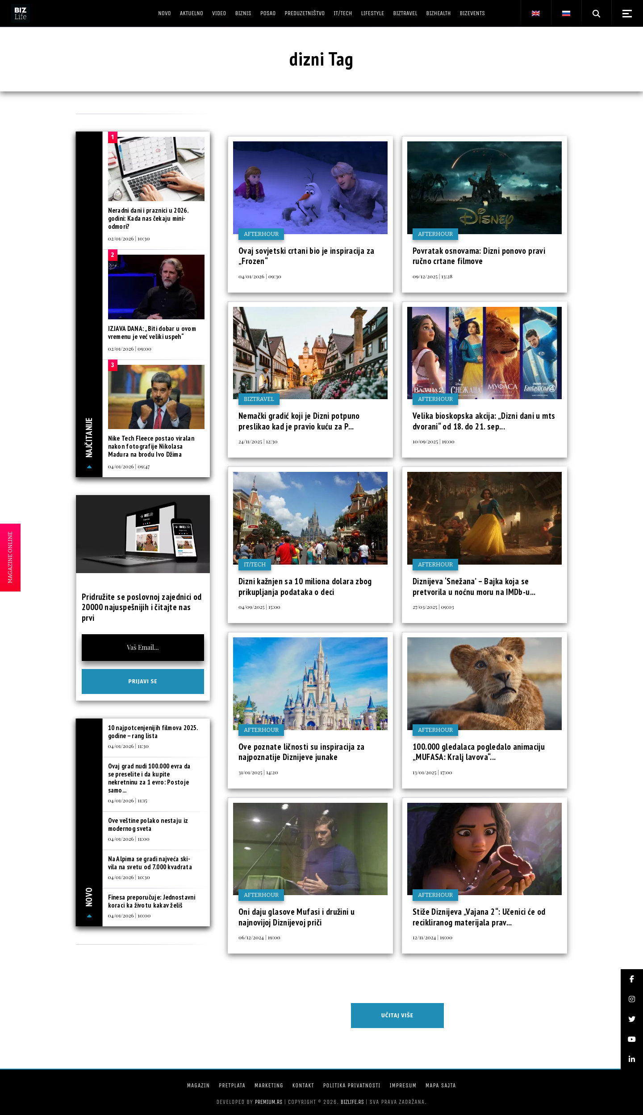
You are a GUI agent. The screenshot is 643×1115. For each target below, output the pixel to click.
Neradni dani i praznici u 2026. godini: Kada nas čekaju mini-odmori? (148, 218)
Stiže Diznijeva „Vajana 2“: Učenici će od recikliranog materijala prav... (479, 917)
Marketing (269, 1085)
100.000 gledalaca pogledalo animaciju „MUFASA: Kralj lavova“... (479, 752)
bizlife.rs (352, 1101)
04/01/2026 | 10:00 (129, 915)
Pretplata (232, 1085)
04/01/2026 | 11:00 (129, 838)
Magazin (198, 1085)
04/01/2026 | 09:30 (259, 276)
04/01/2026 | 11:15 (127, 800)
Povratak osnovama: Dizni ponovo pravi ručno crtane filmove (479, 256)
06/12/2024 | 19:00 (259, 937)
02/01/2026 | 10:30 (129, 238)
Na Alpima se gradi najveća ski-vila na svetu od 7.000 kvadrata (150, 863)
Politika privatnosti (351, 1085)
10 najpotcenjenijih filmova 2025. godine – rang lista (153, 731)
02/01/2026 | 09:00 (129, 348)
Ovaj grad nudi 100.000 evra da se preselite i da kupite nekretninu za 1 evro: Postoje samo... (149, 778)
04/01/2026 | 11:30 (128, 745)
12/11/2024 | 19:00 (432, 937)
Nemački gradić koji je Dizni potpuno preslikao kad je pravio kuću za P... (299, 421)
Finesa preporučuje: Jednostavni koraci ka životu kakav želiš (151, 901)
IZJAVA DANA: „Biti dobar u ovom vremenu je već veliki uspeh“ (152, 332)
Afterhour (261, 234)
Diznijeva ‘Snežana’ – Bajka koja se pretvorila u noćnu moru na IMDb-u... (474, 586)
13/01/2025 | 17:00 (432, 772)
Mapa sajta (441, 1085)
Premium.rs (269, 1101)
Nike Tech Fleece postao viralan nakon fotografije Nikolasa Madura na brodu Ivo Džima (151, 446)
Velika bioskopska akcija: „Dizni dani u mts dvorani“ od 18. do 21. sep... (484, 421)
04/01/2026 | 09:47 (129, 466)
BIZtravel (259, 399)
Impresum (402, 1085)
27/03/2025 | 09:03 (433, 606)
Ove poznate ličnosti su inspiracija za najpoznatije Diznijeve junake (301, 752)
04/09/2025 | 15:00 (259, 606)
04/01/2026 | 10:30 (129, 876)
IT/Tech (255, 564)
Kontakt (303, 1085)
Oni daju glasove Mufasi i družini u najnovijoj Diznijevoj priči (296, 917)
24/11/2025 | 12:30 (257, 441)
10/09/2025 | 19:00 (434, 441)
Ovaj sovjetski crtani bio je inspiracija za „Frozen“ (306, 256)
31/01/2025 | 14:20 (258, 772)
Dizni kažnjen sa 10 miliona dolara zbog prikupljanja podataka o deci (305, 586)
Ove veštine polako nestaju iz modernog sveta (148, 824)
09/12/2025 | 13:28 (432, 276)
